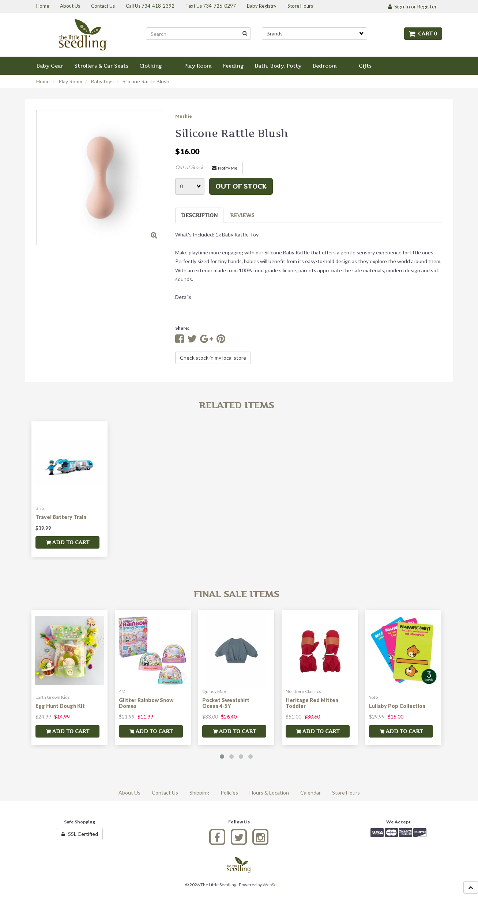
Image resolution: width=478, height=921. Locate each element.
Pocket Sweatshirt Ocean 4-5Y (225, 703)
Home (43, 81)
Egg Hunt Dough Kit (60, 706)
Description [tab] (199, 215)
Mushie (183, 116)
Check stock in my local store (213, 358)
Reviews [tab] (242, 215)
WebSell (271, 884)
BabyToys (102, 81)
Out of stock (241, 186)
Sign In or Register (412, 6)
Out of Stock (189, 167)
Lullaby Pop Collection (397, 706)
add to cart (67, 542)
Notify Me (224, 168)
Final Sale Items (236, 594)
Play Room (70, 81)
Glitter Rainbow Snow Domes (146, 703)
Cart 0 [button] (423, 33)
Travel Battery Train (60, 517)
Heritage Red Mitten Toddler (312, 703)
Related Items (236, 405)
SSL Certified (79, 834)
